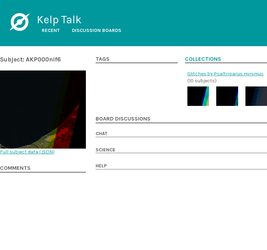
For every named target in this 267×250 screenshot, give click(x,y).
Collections (203, 59)
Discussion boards (96, 30)
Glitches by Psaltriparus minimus (225, 74)
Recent (51, 30)
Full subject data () (27, 152)
